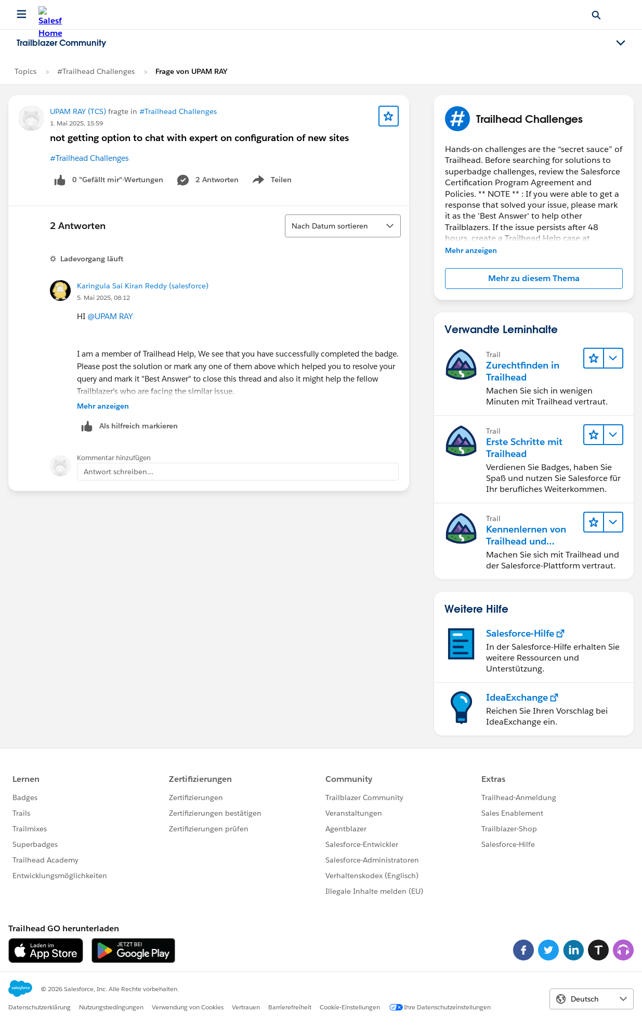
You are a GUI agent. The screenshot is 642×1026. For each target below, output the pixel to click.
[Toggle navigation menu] (620, 43)
